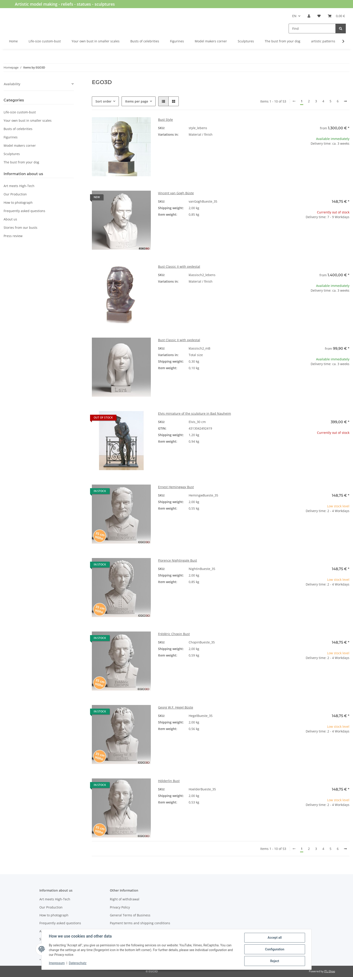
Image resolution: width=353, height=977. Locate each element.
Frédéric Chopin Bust (174, 634)
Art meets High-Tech (19, 186)
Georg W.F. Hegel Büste (175, 707)
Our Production (15, 194)
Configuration (274, 949)
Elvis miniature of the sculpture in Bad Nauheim (194, 413)
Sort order (103, 101)
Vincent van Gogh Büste (176, 193)
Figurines (11, 137)
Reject (274, 961)
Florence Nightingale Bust (177, 560)
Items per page (136, 101)
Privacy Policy (120, 907)
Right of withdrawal (124, 899)
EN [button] (294, 16)
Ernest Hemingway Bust (176, 487)
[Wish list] (319, 16)
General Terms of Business (130, 915)
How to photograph (18, 202)
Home (13, 41)
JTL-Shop (329, 971)
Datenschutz (77, 963)
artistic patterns (323, 41)
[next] (345, 101)
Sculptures (12, 154)
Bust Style (165, 119)
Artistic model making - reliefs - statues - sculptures (65, 4)
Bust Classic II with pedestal (179, 266)
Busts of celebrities (18, 129)
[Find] (312, 28)
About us (10, 219)
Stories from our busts (20, 227)
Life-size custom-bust (20, 112)
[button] (309, 16)
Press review (13, 236)
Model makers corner (20, 145)
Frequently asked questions (24, 211)
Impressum (57, 963)
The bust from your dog (21, 162)
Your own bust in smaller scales (28, 120)
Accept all (275, 937)
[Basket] (336, 16)
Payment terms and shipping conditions (140, 923)
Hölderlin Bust (169, 781)
